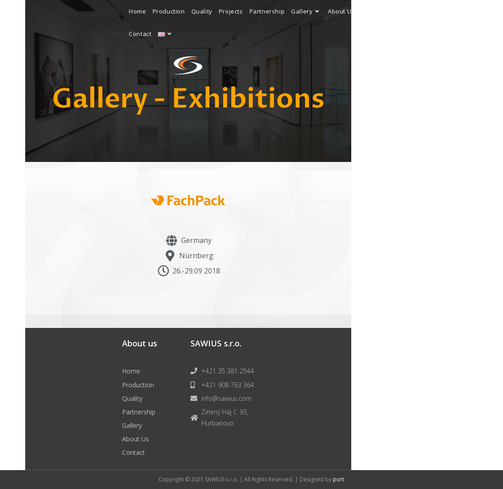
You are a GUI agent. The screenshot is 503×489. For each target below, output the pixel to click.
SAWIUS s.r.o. (215, 343)
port (338, 479)
